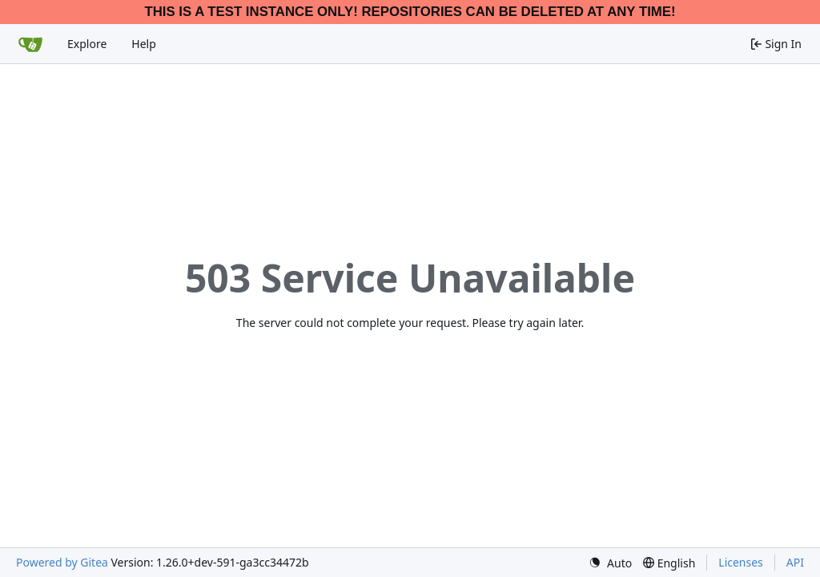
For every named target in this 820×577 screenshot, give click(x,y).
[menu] (610, 563)
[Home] (30, 44)
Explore (87, 43)
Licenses (740, 562)
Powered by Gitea (62, 562)
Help (143, 43)
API (795, 562)
